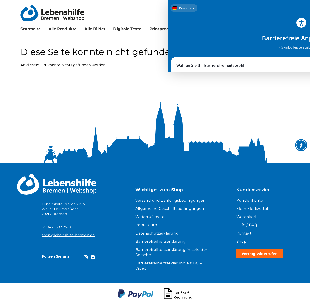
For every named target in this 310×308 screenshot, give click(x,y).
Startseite (30, 28)
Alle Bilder (94, 28)
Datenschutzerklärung (157, 234)
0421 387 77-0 (59, 227)
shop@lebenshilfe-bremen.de (68, 235)
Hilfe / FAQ (246, 226)
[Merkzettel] (261, 13)
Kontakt (244, 234)
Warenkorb (247, 217)
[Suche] (276, 27)
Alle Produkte (62, 28)
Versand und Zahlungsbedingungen (171, 200)
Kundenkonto (250, 200)
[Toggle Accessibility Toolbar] (301, 145)
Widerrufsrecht (150, 217)
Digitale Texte (127, 28)
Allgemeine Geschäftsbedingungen (170, 209)
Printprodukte (164, 28)
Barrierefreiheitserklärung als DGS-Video (170, 268)
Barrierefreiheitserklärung (161, 243)
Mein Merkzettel (252, 209)
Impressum (146, 226)
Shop (241, 243)
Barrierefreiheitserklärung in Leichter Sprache (163, 254)
